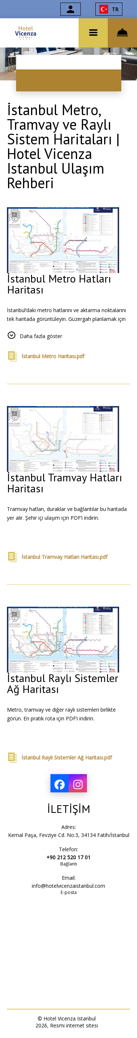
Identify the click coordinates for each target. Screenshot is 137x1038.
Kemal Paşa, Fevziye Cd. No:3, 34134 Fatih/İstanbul (68, 834)
